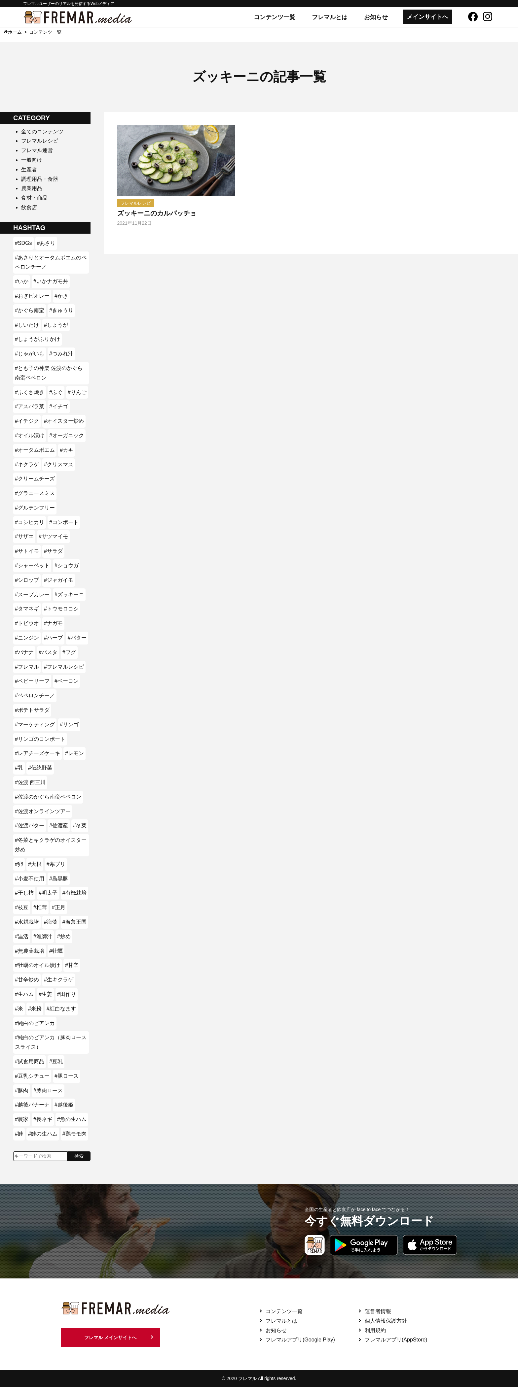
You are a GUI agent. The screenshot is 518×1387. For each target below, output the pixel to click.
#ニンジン (27, 638)
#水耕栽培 (27, 922)
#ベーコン (67, 681)
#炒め (64, 936)
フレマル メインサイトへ (110, 1337)
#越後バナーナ (32, 1104)
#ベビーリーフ (32, 681)
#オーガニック (66, 435)
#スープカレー (32, 594)
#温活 (21, 936)
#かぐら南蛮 (29, 310)
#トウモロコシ (61, 608)
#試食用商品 (29, 1061)
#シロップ (27, 580)
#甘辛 (72, 965)
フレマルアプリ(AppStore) (396, 1339)
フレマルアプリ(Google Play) (300, 1339)
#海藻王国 (74, 922)
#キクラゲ (27, 464)
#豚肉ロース (48, 1090)
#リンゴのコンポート (40, 739)
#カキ (66, 450)
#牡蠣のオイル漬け (37, 965)
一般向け (31, 160)
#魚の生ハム (72, 1119)
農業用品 (31, 188)
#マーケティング (35, 724)
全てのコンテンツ (42, 131)
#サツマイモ (53, 536)
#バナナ (24, 652)
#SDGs (23, 243)
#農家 (21, 1119)
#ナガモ (53, 623)
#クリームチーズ (35, 478)
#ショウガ (67, 565)
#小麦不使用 (29, 878)
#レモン (74, 753)
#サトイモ (27, 551)
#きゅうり (61, 310)
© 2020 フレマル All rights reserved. (259, 1378)
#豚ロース (67, 1076)
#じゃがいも (29, 353)
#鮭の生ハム (42, 1134)
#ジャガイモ (58, 580)
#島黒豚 (58, 878)
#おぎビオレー (32, 296)
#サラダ (53, 551)
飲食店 (29, 207)
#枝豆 (21, 907)
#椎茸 (40, 907)
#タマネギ (27, 608)
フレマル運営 (37, 150)
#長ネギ (42, 1119)
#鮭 (19, 1134)
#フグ (69, 652)
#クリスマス (58, 464)
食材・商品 (34, 198)
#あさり (46, 243)
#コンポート (64, 522)
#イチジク (27, 421)
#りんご (77, 392)
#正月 (58, 907)
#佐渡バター (29, 825)
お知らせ (376, 17)
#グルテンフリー (35, 508)
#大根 (35, 864)
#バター (77, 638)
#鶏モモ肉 (74, 1134)
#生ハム (24, 994)
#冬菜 (80, 825)
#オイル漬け (29, 435)
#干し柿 (24, 893)
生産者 (29, 169)
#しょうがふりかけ (37, 339)
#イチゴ (58, 406)
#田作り (66, 994)
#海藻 (50, 922)
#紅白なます (61, 1008)
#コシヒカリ (29, 522)
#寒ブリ (56, 864)
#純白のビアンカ (35, 1023)
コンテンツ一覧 (274, 17)
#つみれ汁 (61, 353)
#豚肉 (21, 1090)
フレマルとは (330, 17)
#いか (21, 281)
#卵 (19, 864)
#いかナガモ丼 (50, 281)
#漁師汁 (42, 936)
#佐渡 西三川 (30, 782)
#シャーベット (32, 565)
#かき (61, 296)
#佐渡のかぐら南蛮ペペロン (48, 797)
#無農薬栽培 (29, 951)
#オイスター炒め (64, 421)
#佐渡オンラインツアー (43, 811)
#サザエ (24, 536)
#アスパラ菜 (29, 406)
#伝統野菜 (40, 768)
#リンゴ (69, 724)
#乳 (19, 768)
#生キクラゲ (58, 979)
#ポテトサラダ (32, 710)
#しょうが (56, 325)
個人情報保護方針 (386, 1321)
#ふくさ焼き (29, 392)
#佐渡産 (58, 825)
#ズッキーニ (69, 594)
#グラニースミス (35, 493)
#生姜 (45, 994)
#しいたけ (27, 325)
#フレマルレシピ (64, 667)
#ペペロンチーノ (35, 695)
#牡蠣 (56, 951)
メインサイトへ (427, 17)
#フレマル (27, 667)
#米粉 (35, 1008)
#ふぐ (56, 392)
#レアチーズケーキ (37, 753)
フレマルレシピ (39, 141)
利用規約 (375, 1330)
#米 (19, 1008)
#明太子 (48, 893)
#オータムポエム (35, 450)
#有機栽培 (74, 893)
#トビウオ (27, 623)
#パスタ (48, 652)
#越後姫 (64, 1104)
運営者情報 (378, 1311)
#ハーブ (53, 638)
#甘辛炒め (27, 979)
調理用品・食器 (39, 179)
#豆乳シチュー (32, 1076)
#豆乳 (56, 1061)
